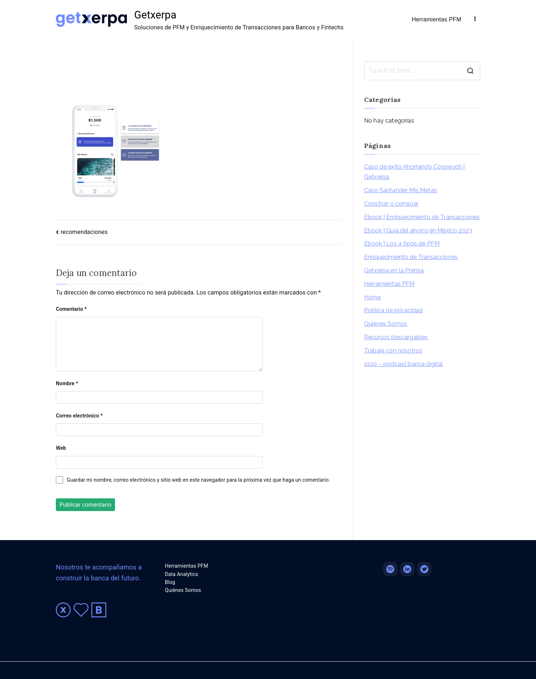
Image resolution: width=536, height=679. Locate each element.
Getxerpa (155, 15)
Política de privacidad (393, 310)
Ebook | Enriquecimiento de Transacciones (422, 217)
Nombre (67, 383)
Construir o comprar (391, 203)
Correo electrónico (79, 416)
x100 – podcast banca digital (403, 364)
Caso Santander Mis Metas (400, 190)
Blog (170, 582)
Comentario (71, 309)
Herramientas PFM (436, 19)
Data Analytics (181, 574)
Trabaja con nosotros (393, 350)
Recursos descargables (396, 337)
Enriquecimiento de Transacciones (411, 257)
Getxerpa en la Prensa (394, 270)
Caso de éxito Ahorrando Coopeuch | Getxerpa (414, 172)
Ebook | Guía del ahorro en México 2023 (418, 230)
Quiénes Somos (385, 323)
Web (61, 448)
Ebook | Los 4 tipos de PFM (402, 243)
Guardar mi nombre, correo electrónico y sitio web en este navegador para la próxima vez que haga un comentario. (198, 480)
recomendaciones (84, 232)
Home (372, 297)
